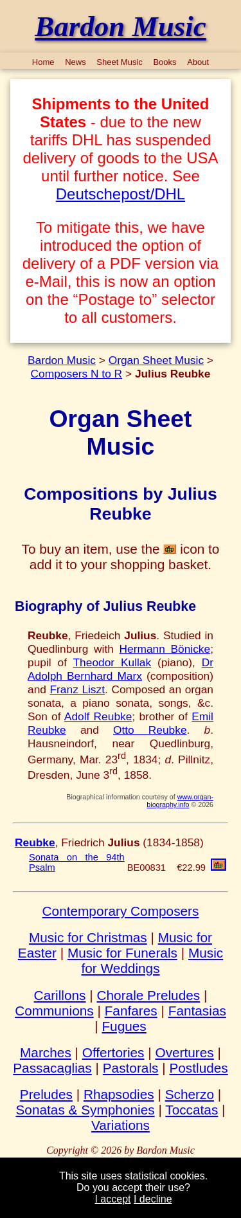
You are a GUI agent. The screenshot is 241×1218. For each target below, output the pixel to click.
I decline (153, 1199)
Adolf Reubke (98, 716)
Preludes (46, 1094)
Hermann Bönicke (165, 648)
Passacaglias (52, 1067)
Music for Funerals (122, 952)
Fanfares (131, 1010)
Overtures (184, 1052)
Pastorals (131, 1067)
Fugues (124, 1026)
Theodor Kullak (112, 662)
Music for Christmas (88, 937)
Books (164, 62)
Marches (45, 1052)
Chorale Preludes (148, 995)
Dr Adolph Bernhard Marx (120, 669)
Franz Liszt (77, 689)
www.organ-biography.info (180, 800)
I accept (112, 1199)
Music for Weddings (152, 960)
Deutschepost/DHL (120, 194)
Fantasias (197, 1010)
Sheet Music (119, 62)
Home (43, 62)
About (198, 62)
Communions (54, 1010)
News (75, 62)
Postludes (198, 1067)
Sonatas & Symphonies (84, 1109)
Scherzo (189, 1094)
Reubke (35, 842)
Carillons (60, 995)
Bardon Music (62, 360)
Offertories (113, 1052)
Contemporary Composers (120, 911)
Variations (120, 1125)
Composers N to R (77, 373)
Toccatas (191, 1109)
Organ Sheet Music (156, 360)
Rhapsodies (119, 1094)
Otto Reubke (150, 729)
